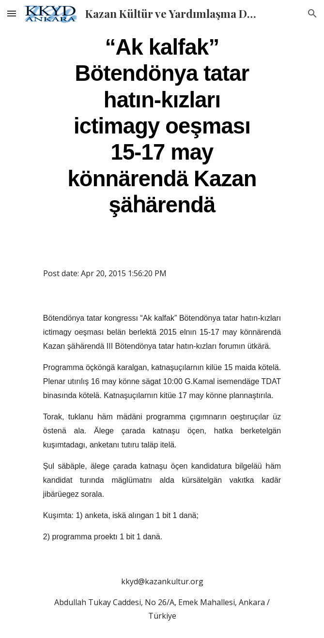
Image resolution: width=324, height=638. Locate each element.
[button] (11, 13)
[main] (162, 125)
